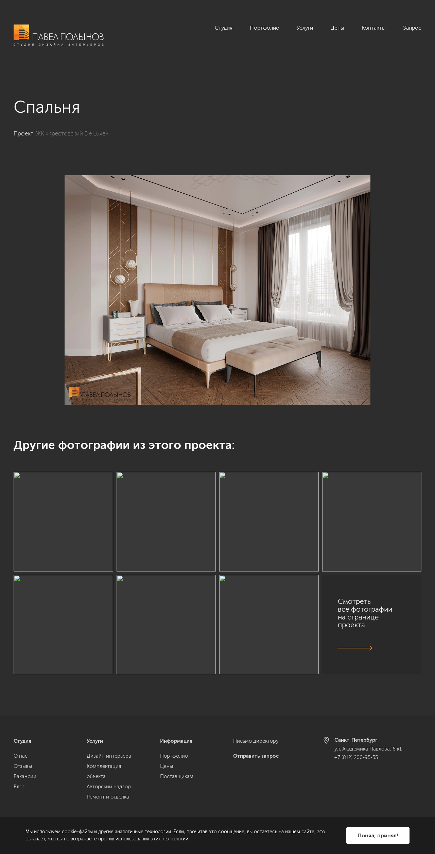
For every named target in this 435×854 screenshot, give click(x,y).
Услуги (305, 28)
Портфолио (264, 28)
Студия (223, 28)
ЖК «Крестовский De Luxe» (72, 125)
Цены (337, 28)
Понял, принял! (378, 835)
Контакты (374, 28)
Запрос (412, 28)
